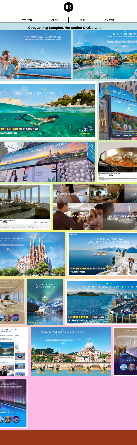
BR (68, 7)
